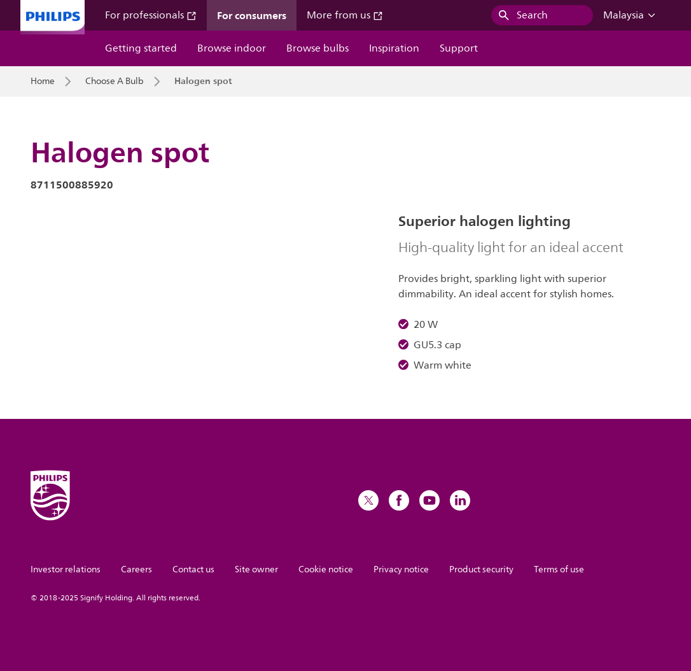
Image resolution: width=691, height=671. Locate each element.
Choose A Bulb (114, 81)
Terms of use (559, 569)
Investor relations (66, 569)
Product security (481, 569)
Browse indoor (231, 48)
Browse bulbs (317, 48)
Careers (136, 569)
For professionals (151, 15)
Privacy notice (401, 569)
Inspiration (394, 48)
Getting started (141, 48)
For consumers (251, 15)
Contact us (193, 569)
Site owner (256, 569)
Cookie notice (325, 569)
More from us (345, 15)
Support (459, 48)
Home (43, 81)
